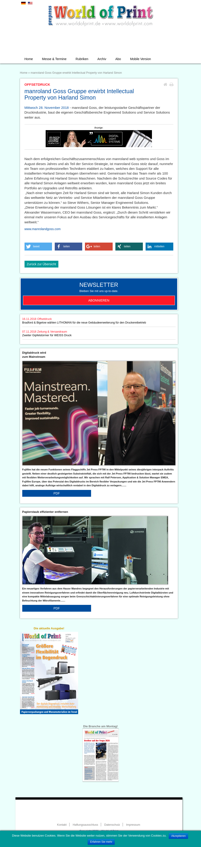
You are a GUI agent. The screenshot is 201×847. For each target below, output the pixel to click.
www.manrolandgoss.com (43, 229)
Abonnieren (98, 300)
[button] (38, 247)
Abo (118, 59)
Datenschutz (112, 824)
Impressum (133, 824)
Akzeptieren (178, 835)
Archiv (101, 59)
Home (29, 59)
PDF (56, 493)
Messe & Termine (54, 59)
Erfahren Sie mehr (101, 841)
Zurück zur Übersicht (41, 264)
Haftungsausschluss (85, 824)
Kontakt (62, 824)
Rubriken (82, 59)
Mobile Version (140, 59)
